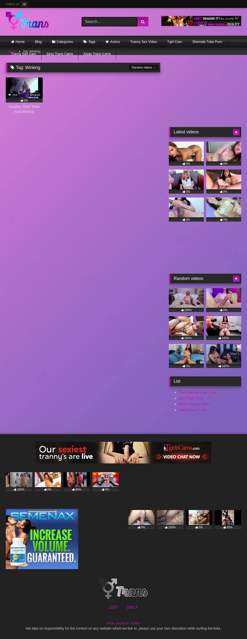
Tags (92, 42)
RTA (111, 623)
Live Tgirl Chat (190, 398)
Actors (115, 42)
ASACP (122, 623)
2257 (113, 607)
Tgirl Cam (174, 42)
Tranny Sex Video (143, 42)
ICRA (135, 623)
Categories (65, 42)
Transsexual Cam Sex (197, 392)
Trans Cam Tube (192, 410)
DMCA (132, 607)
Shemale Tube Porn (207, 42)
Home (20, 42)
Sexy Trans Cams (60, 54)
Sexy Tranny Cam (193, 404)
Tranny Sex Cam (23, 54)
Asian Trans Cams (97, 54)
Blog (38, 42)
